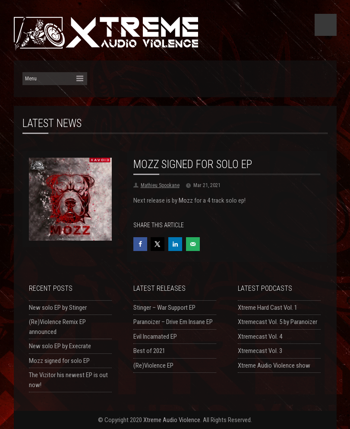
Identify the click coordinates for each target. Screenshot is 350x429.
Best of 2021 (149, 351)
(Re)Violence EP (153, 365)
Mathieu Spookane (160, 185)
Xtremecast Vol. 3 (260, 351)
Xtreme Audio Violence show (274, 365)
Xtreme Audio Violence (171, 420)
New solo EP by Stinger (58, 307)
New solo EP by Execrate (60, 346)
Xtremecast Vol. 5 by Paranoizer (277, 322)
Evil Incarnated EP (155, 336)
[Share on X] (157, 244)
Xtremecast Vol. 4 (260, 336)
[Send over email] (193, 244)
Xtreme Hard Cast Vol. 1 (267, 307)
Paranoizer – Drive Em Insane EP (173, 322)
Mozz (186, 200)
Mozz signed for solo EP (59, 361)
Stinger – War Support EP (164, 307)
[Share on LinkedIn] (175, 244)
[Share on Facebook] (140, 244)
